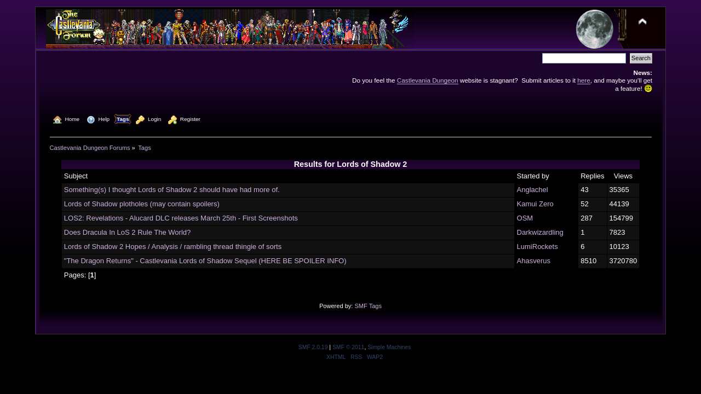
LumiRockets (537, 246)
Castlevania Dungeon (427, 80)
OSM (525, 218)
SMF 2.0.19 (313, 347)
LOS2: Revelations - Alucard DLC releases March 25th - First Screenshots (181, 218)
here (583, 80)
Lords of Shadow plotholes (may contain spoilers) (142, 204)
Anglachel (532, 190)
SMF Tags (368, 306)
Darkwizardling (540, 232)
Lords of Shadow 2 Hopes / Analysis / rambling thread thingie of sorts (172, 246)
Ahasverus (533, 261)
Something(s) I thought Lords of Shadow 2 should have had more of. (172, 190)
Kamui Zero (535, 204)
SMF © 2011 (348, 347)
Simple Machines (389, 347)
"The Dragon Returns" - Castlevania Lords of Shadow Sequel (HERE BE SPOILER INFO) (205, 261)
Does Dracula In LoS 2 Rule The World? (127, 232)
